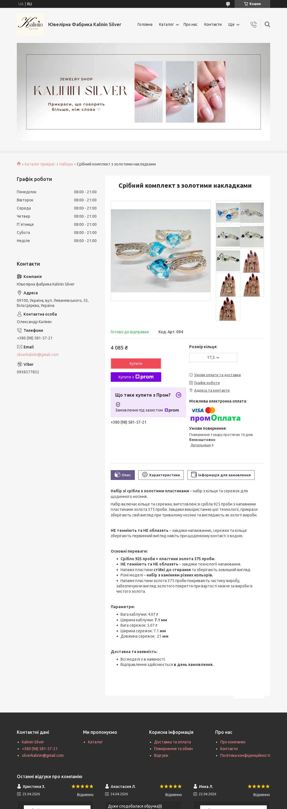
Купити (136, 363)
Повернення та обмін (173, 748)
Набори (66, 164)
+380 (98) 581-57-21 (40, 748)
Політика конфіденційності (245, 755)
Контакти (213, 24)
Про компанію (233, 742)
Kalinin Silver (33, 742)
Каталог (166, 24)
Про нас (191, 24)
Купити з (135, 377)
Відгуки (161, 755)
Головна (145, 24)
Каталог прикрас (40, 164)
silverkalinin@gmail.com (38, 354)
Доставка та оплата (172, 742)
